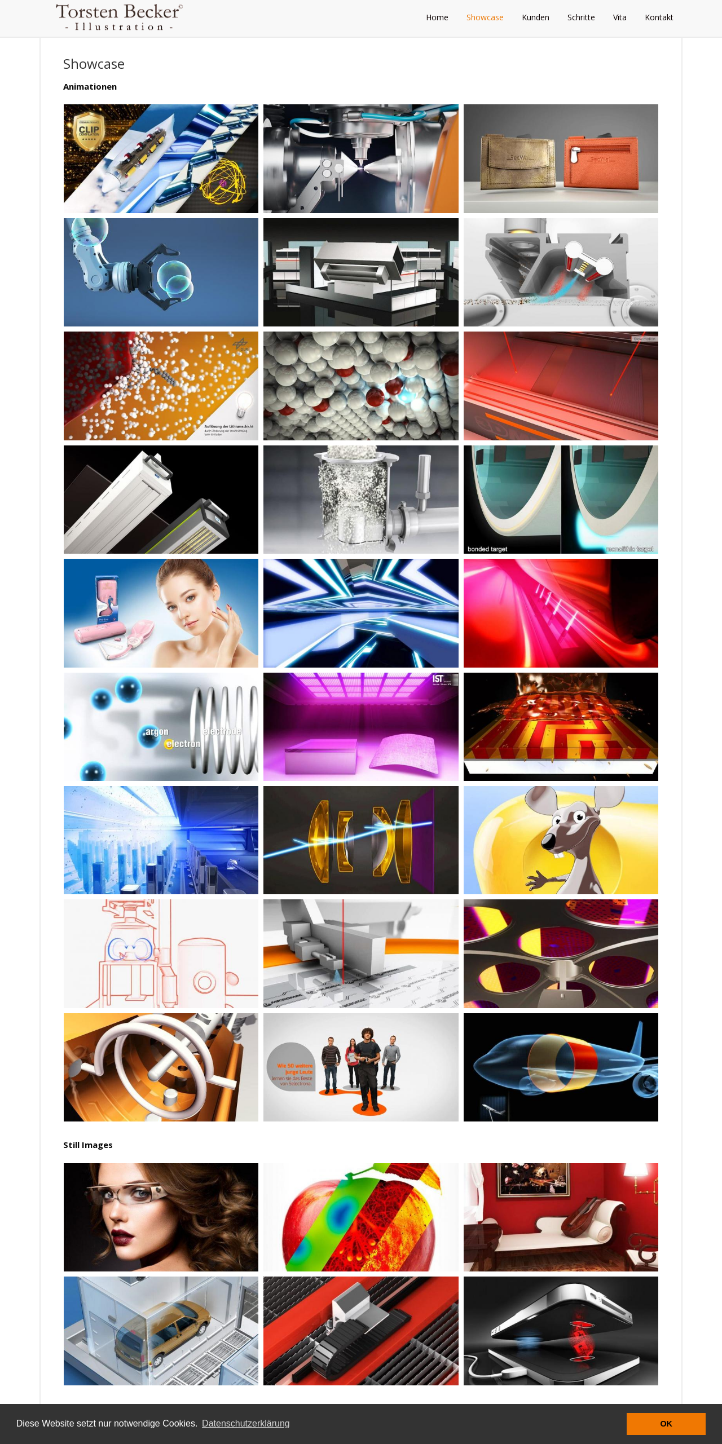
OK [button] (666, 1423)
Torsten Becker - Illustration (124, 17)
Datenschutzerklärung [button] (246, 1423)
